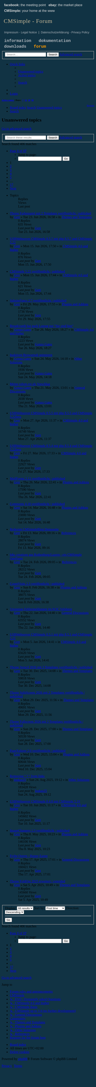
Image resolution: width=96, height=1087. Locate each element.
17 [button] (11, 184)
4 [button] (11, 173)
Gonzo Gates (22, 329)
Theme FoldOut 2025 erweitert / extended (37, 881)
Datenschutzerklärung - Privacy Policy (65, 32)
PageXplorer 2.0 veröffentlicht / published (37, 750)
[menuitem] (30, 71)
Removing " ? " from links (27, 776)
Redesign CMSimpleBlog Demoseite (34, 529)
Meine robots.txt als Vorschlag (30, 384)
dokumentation (55, 40)
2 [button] (11, 166)
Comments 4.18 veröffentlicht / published (37, 504)
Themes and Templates (76, 217)
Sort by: (49, 908)
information (17, 40)
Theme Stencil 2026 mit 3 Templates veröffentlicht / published (51, 667)
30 (29, 100)
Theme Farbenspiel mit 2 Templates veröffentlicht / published (50, 213)
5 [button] (11, 177)
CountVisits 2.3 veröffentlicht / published (37, 583)
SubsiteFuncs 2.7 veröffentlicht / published (38, 300)
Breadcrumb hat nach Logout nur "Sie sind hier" (41, 326)
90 (32, 100)
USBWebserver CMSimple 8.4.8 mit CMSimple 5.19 (45, 801)
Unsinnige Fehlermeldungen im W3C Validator (41, 609)
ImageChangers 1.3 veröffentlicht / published (39, 830)
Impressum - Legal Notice (20, 32)
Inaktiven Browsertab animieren (31, 355)
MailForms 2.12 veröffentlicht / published (37, 478)
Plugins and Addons (75, 304)
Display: (19, 908)
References (68, 533)
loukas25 (20, 779)
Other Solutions (79, 779)
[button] (18, 151)
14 (26, 100)
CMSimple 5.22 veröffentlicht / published (37, 271)
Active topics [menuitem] (8, 100)
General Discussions (75, 613)
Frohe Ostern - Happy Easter (29, 856)
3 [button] (11, 170)
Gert (17, 217)
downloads (15, 46)
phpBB (22, 1059)
